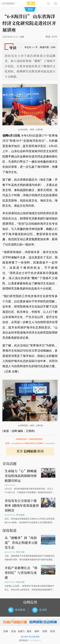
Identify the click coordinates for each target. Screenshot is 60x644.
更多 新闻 (30, 451)
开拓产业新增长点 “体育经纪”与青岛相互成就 (21, 572)
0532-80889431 (34, 640)
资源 (13, 631)
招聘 (44, 631)
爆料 (37, 631)
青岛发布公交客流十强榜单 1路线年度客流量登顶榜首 (22, 505)
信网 (5, 631)
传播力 (21, 631)
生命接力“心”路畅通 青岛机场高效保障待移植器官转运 (21, 476)
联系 (52, 631)
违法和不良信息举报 (30, 636)
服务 (29, 631)
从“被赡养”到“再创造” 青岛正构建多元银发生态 (21, 542)
